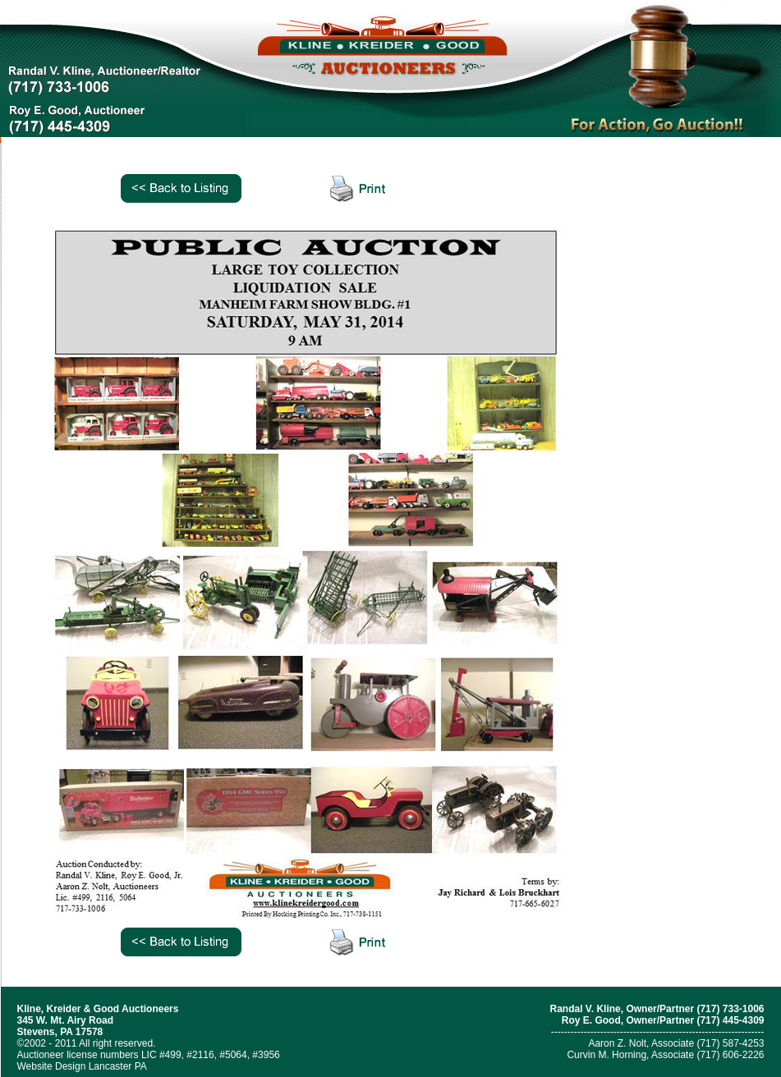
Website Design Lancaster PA (82, 1066)
